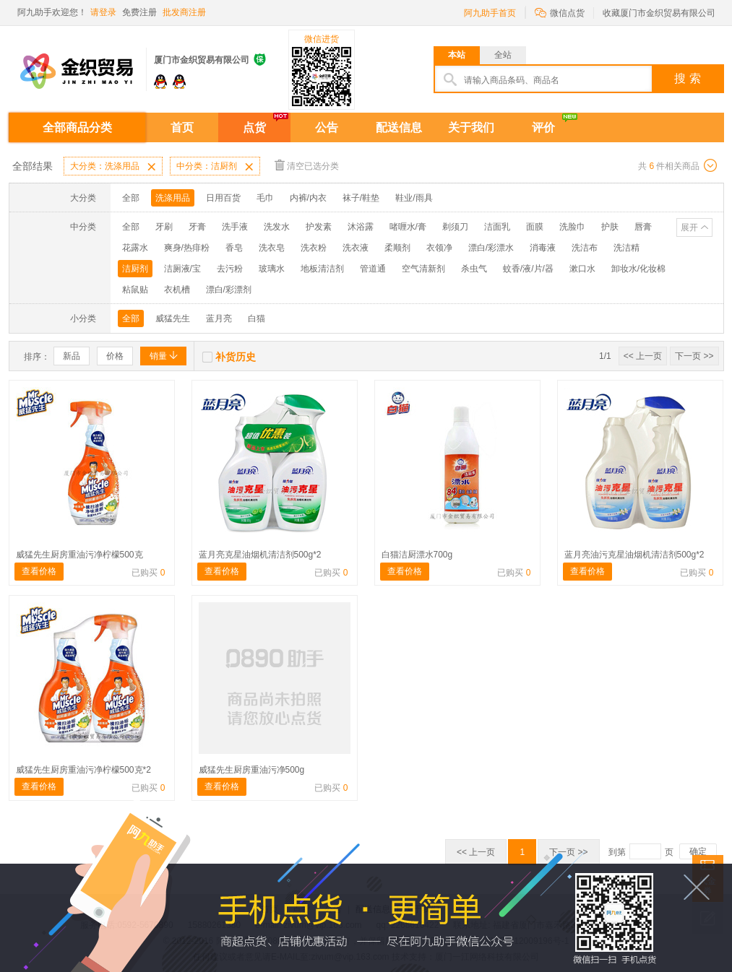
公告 (326, 127)
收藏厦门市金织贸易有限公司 (659, 13)
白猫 (256, 318)
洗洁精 (626, 248)
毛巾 (265, 198)
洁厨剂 (135, 269)
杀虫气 (474, 269)
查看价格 (39, 571)
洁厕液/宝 (182, 269)
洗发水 (277, 227)
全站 (503, 55)
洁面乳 (497, 227)
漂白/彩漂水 (491, 248)
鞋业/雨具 (413, 198)
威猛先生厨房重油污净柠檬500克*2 (83, 770)
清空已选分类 (307, 165)
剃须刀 (455, 227)
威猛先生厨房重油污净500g (252, 770)
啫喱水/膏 (407, 227)
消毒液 (543, 248)
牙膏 (197, 227)
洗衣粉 (314, 248)
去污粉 (230, 269)
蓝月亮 (219, 318)
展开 (689, 227)
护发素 (319, 227)
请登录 (103, 12)
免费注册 (139, 12)
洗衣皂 (272, 248)
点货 (254, 127)
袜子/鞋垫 (361, 198)
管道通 (373, 269)
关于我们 (471, 127)
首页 (182, 127)
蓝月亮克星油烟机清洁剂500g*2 (260, 555)
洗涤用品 (172, 198)
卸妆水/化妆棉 (638, 269)
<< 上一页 (643, 356)
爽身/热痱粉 (187, 248)
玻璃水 (272, 269)
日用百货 (223, 198)
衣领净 (439, 248)
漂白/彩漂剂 (228, 290)
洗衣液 (356, 248)
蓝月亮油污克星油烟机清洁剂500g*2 (634, 555)
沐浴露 (361, 227)
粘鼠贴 (135, 290)
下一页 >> (694, 356)
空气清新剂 (423, 269)
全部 (130, 198)
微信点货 (560, 12)
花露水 (135, 248)
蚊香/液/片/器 (528, 269)
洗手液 (235, 227)
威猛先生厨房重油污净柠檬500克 (79, 555)
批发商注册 (184, 12)
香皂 (234, 248)
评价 (543, 127)
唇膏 (643, 227)
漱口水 (582, 269)
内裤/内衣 (308, 198)
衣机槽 (177, 290)
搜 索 (687, 78)
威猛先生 (172, 318)
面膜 (534, 227)
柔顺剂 (397, 248)
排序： (37, 357)
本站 (456, 55)
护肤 (610, 227)
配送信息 (399, 127)
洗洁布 (585, 248)
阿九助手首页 (490, 13)
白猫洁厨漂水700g (417, 555)
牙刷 (164, 227)
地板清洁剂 (322, 269)
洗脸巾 (572, 227)
